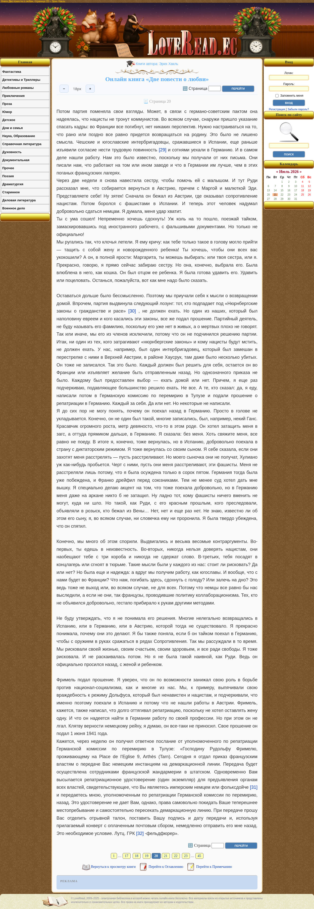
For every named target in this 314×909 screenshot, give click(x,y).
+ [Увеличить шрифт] (90, 89)
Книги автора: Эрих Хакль (157, 64)
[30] (132, 311)
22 (176, 856)
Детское (8, 120)
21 (166, 856)
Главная (25, 62)
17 (126, 856)
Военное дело (13, 208)
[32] (140, 833)
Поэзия (8, 176)
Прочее (8, 168)
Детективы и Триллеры (21, 80)
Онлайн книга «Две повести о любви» (157, 79)
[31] (253, 787)
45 (199, 856)
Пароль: (289, 86)
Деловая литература (19, 200)
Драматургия (12, 184)
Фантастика (11, 72)
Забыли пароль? (298, 109)
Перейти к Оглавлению (166, 867)
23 (186, 856)
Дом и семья (12, 128)
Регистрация (277, 109)
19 (146, 856)
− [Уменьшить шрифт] (64, 89)
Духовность (12, 152)
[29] (162, 149)
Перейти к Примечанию (214, 867)
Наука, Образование (18, 136)
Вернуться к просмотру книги (114, 867)
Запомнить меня (289, 95)
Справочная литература (21, 144)
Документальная (15, 160)
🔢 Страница (195, 88)
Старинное (11, 192)
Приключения (13, 96)
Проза (7, 104)
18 (136, 856)
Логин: (289, 75)
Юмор (7, 112)
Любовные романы (18, 88)
